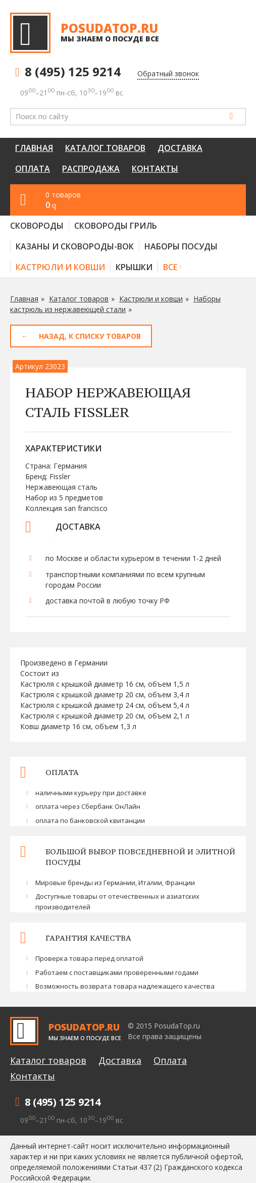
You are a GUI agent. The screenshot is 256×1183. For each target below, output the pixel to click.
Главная (34, 147)
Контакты (155, 168)
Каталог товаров (105, 147)
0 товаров (140, 200)
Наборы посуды (181, 246)
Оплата (32, 168)
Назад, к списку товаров (90, 336)
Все (170, 267)
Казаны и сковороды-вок (75, 246)
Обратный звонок (168, 73)
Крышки (134, 267)
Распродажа (91, 168)
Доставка (180, 147)
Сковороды (37, 225)
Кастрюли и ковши (60, 267)
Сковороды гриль (115, 225)
